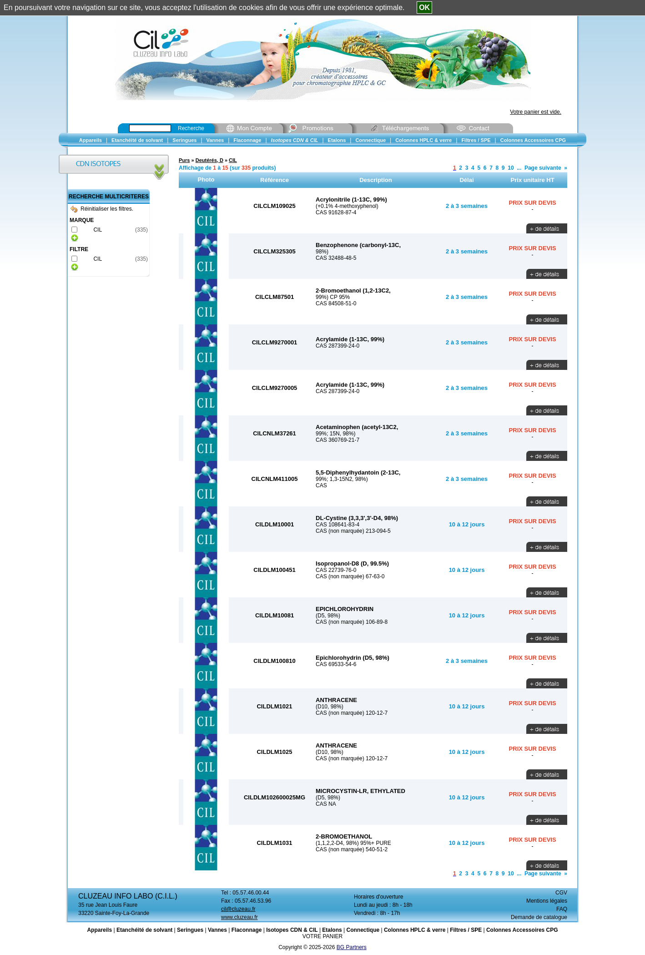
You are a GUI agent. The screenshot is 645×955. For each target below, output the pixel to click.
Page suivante (542, 168)
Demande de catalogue (539, 917)
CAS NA (326, 804)
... (519, 168)
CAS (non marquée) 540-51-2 (352, 849)
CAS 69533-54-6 (336, 664)
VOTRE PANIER (322, 936)
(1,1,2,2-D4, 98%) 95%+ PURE (353, 843)
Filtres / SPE (466, 930)
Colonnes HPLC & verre (414, 930)
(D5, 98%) (328, 615)
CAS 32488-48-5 (336, 258)
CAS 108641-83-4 (337, 524)
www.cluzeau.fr (239, 917)
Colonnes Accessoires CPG (522, 930)
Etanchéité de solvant (144, 930)
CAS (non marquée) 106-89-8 (352, 622)
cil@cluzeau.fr (238, 909)
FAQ (561, 909)
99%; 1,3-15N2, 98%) (342, 479)
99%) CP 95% (333, 297)
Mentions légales (546, 901)
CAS (321, 485)
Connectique (362, 930)
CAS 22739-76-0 (336, 570)
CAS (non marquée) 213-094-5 (353, 531)
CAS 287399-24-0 (337, 346)
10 (511, 168)
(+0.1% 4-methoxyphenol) (347, 206)
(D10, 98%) (329, 706)
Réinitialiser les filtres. (102, 209)
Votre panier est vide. (535, 112)
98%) (322, 251)
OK (424, 7)
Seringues (190, 930)
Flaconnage (247, 930)
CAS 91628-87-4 (336, 212)
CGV (561, 892)
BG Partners (352, 947)
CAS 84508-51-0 (336, 303)
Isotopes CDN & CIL (291, 930)
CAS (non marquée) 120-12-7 (352, 713)
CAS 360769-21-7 (337, 440)
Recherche (191, 128)
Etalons (332, 930)
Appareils (99, 930)
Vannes (217, 930)
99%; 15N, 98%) (335, 433)
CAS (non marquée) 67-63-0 (350, 576)
